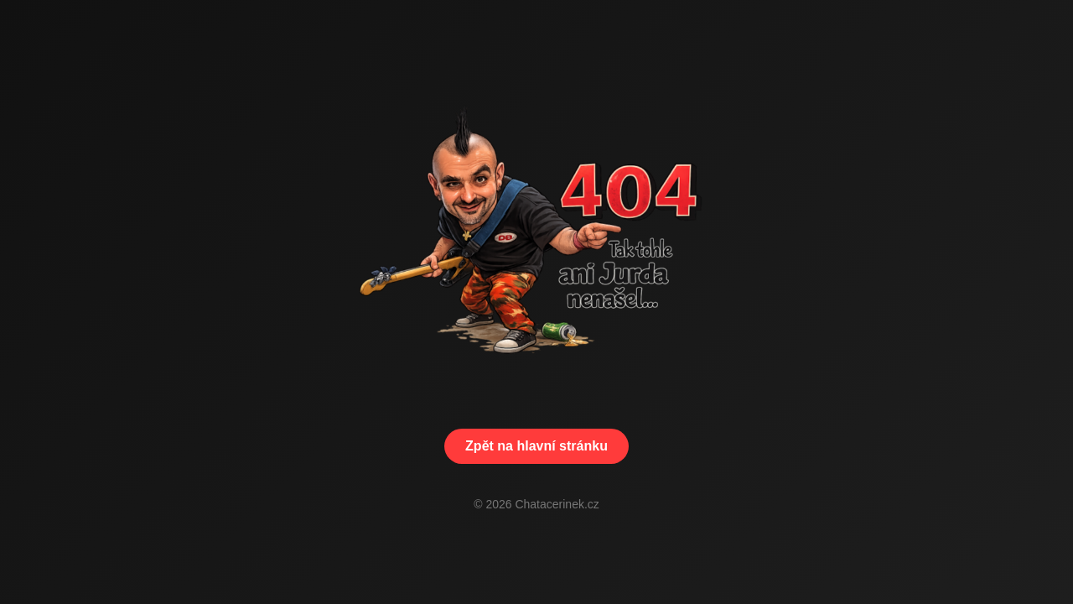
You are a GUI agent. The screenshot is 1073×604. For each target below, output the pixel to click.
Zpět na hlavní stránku (536, 446)
